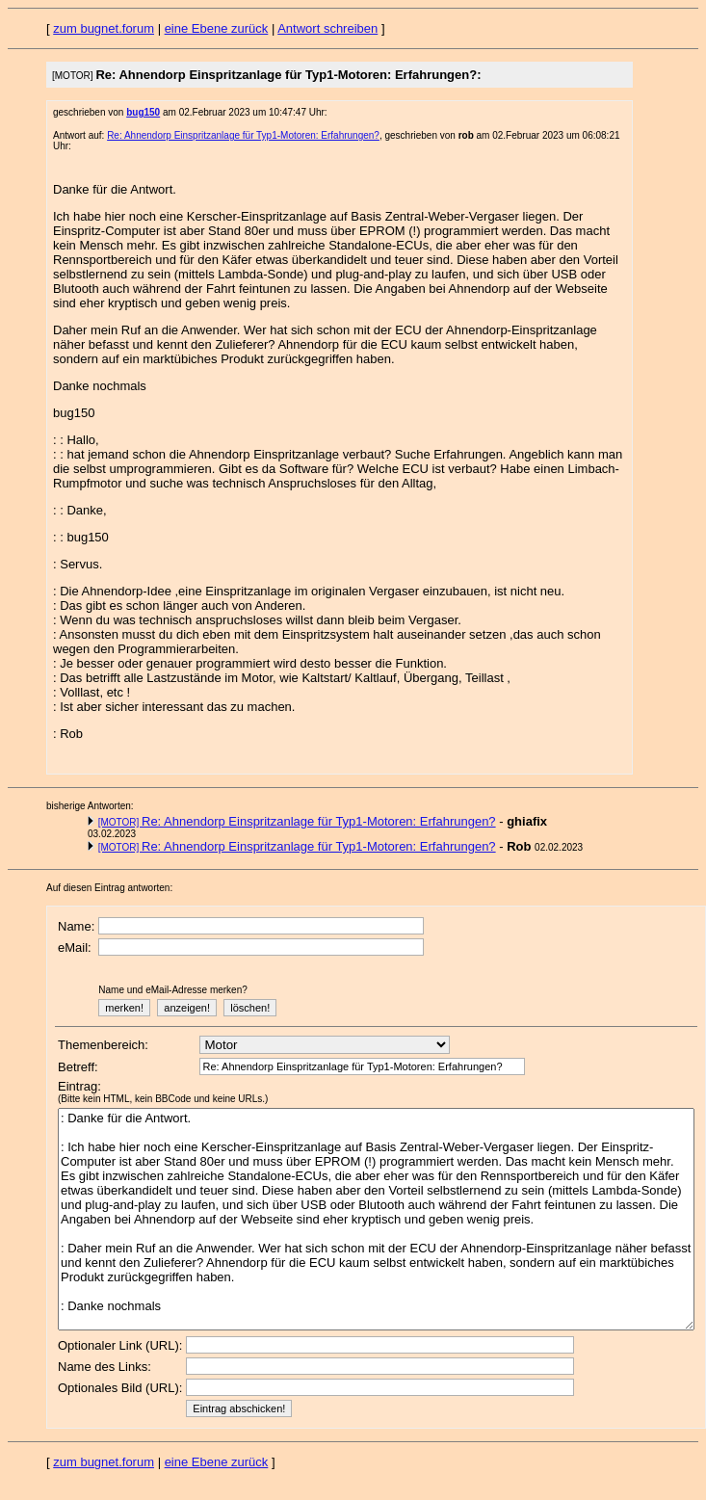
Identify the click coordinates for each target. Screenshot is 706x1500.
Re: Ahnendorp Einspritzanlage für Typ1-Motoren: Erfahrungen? (243, 135)
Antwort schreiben (327, 28)
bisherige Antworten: (90, 806)
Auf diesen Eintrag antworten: (109, 887)
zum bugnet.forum (103, 28)
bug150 (143, 112)
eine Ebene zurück (217, 28)
